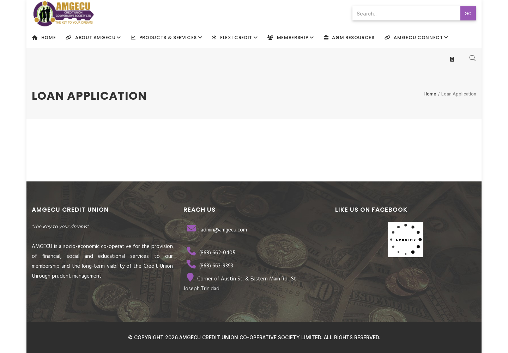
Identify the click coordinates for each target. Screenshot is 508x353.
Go (468, 13)
